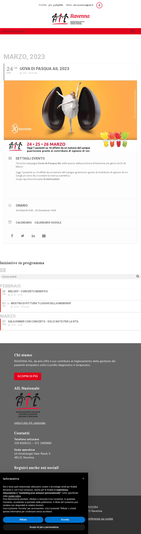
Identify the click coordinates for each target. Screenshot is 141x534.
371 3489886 (56, 5)
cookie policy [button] (14, 496)
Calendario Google (48, 222)
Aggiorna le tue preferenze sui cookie (89, 519)
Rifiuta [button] (23, 519)
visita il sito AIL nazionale (30, 423)
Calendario (24, 222)
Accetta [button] (65, 519)
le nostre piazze (51, 179)
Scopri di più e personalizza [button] (44, 527)
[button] (83, 478)
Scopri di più (27, 376)
